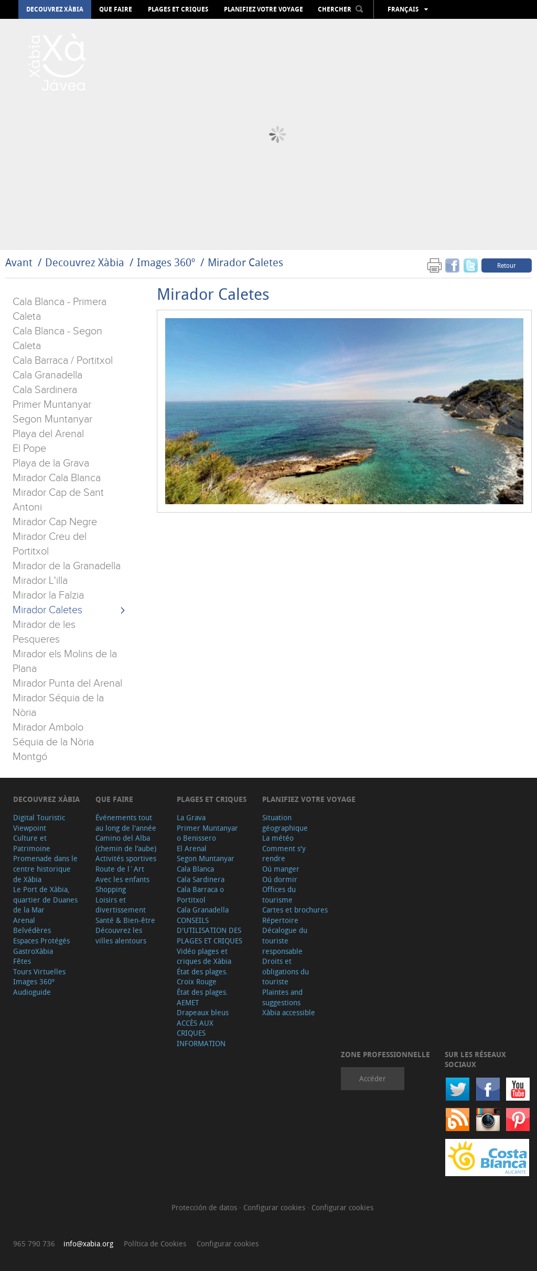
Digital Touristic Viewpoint (39, 822)
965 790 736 (34, 1243)
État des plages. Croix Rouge (202, 976)
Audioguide (32, 992)
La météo (278, 838)
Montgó (30, 757)
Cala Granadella (47, 375)
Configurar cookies (275, 1207)
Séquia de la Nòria (53, 742)
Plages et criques (178, 9)
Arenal (24, 920)
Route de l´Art (119, 869)
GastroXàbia (33, 951)
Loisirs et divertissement (120, 905)
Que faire (115, 9)
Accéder (372, 1078)
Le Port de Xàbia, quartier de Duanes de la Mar (45, 899)
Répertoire (280, 920)
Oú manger (280, 869)
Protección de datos (205, 1207)
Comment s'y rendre (284, 853)
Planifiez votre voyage (263, 9)
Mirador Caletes (245, 262)
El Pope (29, 448)
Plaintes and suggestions (282, 997)
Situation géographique (285, 822)
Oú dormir (279, 879)
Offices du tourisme (279, 894)
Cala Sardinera (45, 390)
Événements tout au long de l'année (125, 822)
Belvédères (32, 930)
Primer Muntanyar (52, 404)
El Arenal (192, 848)
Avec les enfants (122, 879)
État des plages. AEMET (202, 997)
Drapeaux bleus (203, 1012)
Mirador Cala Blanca (57, 478)
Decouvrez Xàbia (54, 9)
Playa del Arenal (48, 434)
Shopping (110, 889)
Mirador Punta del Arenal (67, 683)
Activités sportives (125, 858)
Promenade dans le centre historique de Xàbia (45, 868)
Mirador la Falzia (48, 595)
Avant (19, 262)
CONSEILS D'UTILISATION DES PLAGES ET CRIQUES (209, 930)
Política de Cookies (155, 1243)
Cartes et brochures (295, 910)
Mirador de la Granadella (67, 566)
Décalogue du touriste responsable (284, 940)
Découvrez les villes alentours (120, 935)
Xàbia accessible (288, 1012)
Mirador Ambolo (48, 727)
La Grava (191, 817)
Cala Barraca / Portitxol (63, 360)
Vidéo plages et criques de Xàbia (204, 956)
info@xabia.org (88, 1243)
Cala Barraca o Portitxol (200, 894)
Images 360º (166, 262)
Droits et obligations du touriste (285, 971)
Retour (506, 265)
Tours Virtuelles (39, 971)
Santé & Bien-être (125, 920)
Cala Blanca (195, 869)
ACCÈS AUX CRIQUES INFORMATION (201, 1033)
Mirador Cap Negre (55, 522)
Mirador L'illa (40, 580)
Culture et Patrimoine (31, 843)
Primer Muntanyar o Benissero (207, 833)
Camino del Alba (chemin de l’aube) (125, 843)
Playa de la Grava (51, 463)
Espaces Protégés (41, 941)
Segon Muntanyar (52, 419)
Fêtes (22, 961)
